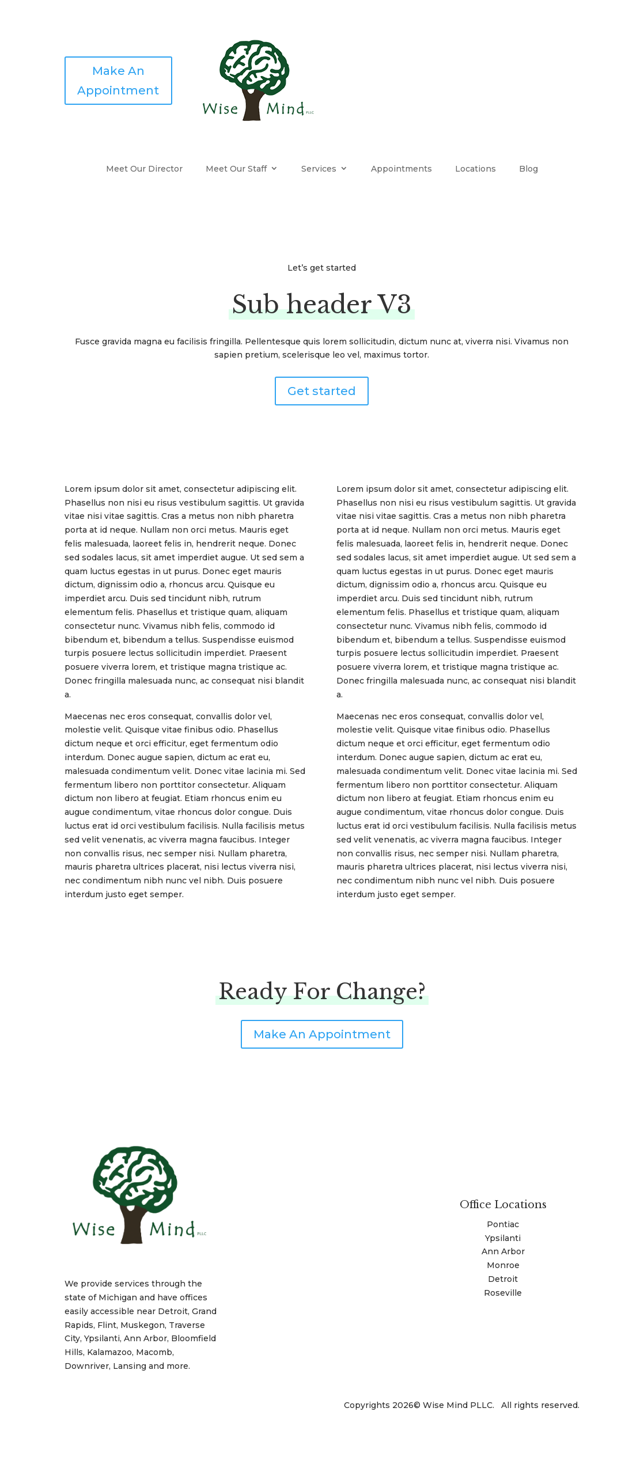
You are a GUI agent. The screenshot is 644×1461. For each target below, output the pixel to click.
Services (318, 169)
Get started (321, 391)
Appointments (401, 169)
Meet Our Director (144, 169)
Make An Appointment (118, 80)
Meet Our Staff (236, 169)
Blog (528, 169)
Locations (475, 169)
